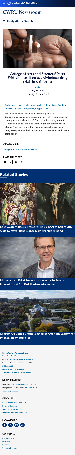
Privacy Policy (19, 366)
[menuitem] (37, 399)
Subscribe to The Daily (10, 406)
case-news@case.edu (10, 387)
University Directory (10, 444)
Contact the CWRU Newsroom (14, 399)
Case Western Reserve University (21, 356)
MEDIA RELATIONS (11, 376)
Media (34, 149)
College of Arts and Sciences (16, 149)
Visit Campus (7, 441)
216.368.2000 (7, 362)
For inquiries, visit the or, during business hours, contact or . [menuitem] (19, 384)
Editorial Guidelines (9, 402)
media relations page (26, 381)
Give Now (6, 438)
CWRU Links (8, 430)
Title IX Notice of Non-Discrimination (16, 369)
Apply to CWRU (8, 435)
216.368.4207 (30, 384)
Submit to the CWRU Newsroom (14, 409)
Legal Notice (7, 366)
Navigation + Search (17, 22)
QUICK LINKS (9, 395)
